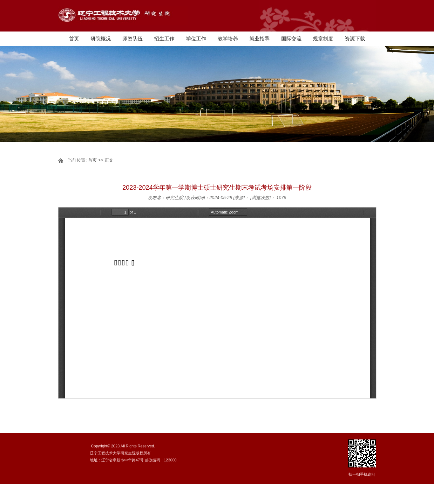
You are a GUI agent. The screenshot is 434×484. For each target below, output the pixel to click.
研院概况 (101, 38)
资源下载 (355, 38)
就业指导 (259, 38)
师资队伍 (132, 38)
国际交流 (291, 38)
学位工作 (196, 38)
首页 (74, 38)
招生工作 (164, 38)
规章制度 (323, 38)
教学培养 (228, 38)
